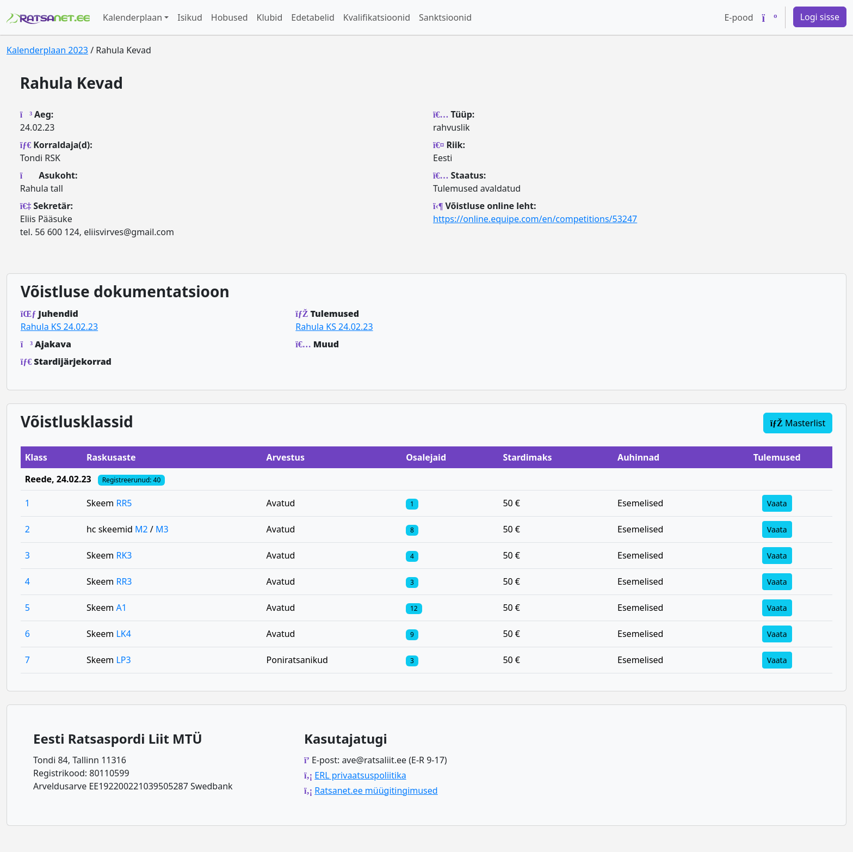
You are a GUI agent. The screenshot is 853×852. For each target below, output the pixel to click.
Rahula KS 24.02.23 (59, 327)
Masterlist (798, 423)
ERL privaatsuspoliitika (360, 775)
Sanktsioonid (445, 17)
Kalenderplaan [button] (132, 17)
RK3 (124, 555)
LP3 (123, 660)
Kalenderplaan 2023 (47, 50)
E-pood (738, 17)
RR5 (124, 503)
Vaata (777, 503)
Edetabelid (312, 17)
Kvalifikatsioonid (376, 17)
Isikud (189, 17)
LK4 (123, 634)
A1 (121, 608)
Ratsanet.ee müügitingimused (375, 790)
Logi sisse (819, 17)
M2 (141, 529)
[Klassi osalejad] (412, 503)
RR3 (124, 581)
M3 (162, 529)
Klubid (270, 17)
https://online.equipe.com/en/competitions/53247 (535, 219)
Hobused (229, 17)
